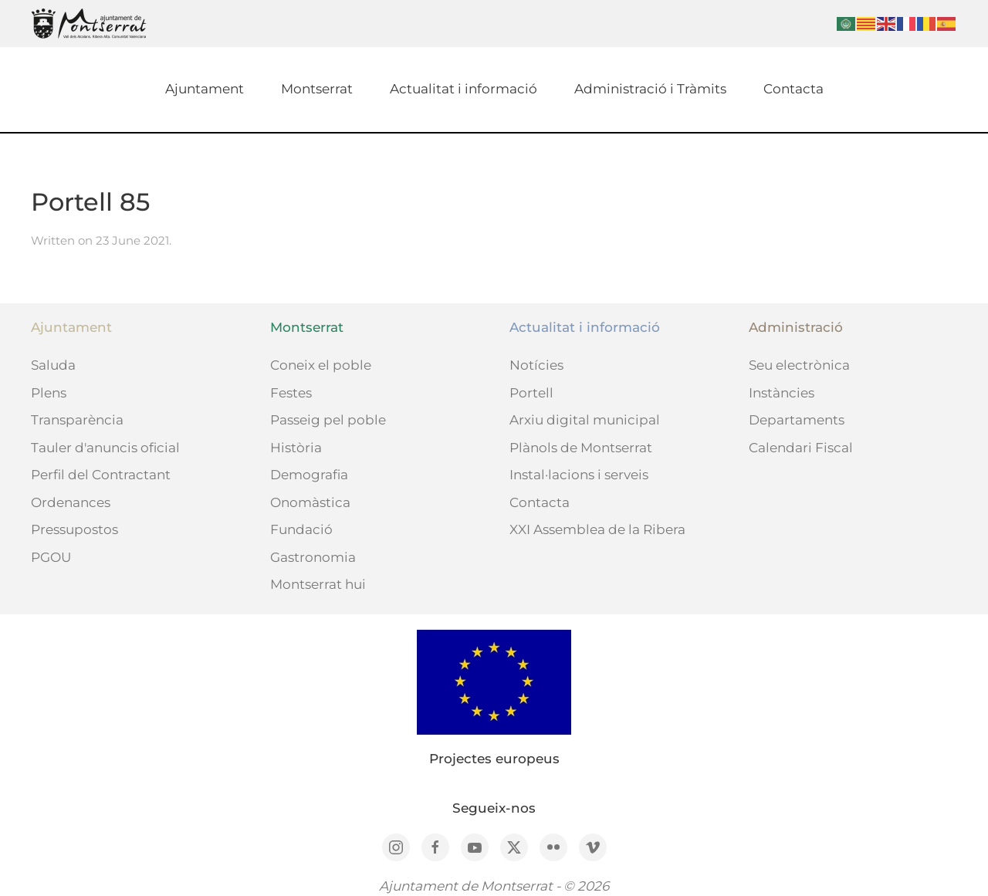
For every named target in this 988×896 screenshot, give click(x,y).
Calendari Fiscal (801, 447)
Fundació (301, 529)
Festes (291, 393)
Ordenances (70, 502)
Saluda (53, 365)
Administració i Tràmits (650, 88)
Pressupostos (74, 529)
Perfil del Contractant (101, 474)
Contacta (793, 88)
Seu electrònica (799, 365)
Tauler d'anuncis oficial (105, 447)
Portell (531, 393)
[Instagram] (396, 847)
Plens (48, 393)
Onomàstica (310, 502)
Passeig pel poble (328, 420)
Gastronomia (313, 557)
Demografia (309, 474)
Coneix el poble (320, 365)
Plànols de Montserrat (580, 447)
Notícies (536, 365)
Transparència (77, 420)
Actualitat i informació (463, 88)
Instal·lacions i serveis (578, 474)
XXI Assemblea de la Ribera (597, 529)
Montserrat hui (318, 584)
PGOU (51, 557)
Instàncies (781, 393)
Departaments (796, 420)
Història (296, 447)
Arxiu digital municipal (584, 420)
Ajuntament (204, 88)
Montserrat (317, 88)
